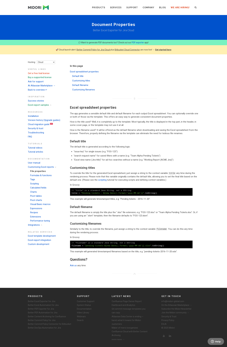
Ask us (73, 265)
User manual (34, 162)
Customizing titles (81, 80)
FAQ (30, 136)
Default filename (80, 85)
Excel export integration (39, 240)
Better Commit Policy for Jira (41, 320)
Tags (32, 179)
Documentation (84, 309)
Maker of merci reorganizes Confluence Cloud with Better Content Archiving (129, 331)
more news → (118, 339)
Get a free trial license (39, 73)
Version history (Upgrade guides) (44, 120)
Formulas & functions (41, 175)
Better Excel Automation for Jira (43, 305)
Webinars (81, 316)
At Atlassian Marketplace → (41, 85)
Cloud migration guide (38, 124)
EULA (163, 324)
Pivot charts (36, 200)
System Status (84, 305)
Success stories (36, 100)
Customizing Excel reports (41, 167)
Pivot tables (36, 196)
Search (80, 320)
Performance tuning (40, 220)
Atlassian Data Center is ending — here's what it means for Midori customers (127, 320)
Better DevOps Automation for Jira (44, 327)
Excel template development (42, 236)
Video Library (83, 312)
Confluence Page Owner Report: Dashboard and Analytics (127, 303)
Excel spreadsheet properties (84, 71)
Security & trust (35, 128)
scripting (102, 180)
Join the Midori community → (175, 312)
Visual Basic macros (40, 204)
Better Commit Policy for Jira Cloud (93, 49)
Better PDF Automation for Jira (42, 312)
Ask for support (36, 81)
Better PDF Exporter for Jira (41, 309)
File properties (38, 171)
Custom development (38, 244)
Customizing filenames (83, 89)
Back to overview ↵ (37, 89)
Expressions (36, 208)
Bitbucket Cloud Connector (127, 49)
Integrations (34, 225)
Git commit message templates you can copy (128, 311)
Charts (33, 192)
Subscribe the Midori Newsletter (176, 309)
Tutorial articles (35, 151)
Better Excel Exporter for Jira (41, 301)
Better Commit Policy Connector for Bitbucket (49, 324)
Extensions (35, 216)
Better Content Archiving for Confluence (47, 316)
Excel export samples (38, 105)
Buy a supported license (39, 77)
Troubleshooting (36, 132)
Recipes (34, 212)
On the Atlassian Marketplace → (176, 305)
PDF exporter (138, 42)
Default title (77, 76)
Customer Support (85, 301)
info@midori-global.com (172, 301)
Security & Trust (168, 316)
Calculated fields (38, 187)
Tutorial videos (35, 147)
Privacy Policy (167, 320)
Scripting (34, 183)
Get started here (163, 49)
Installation (33, 116)
